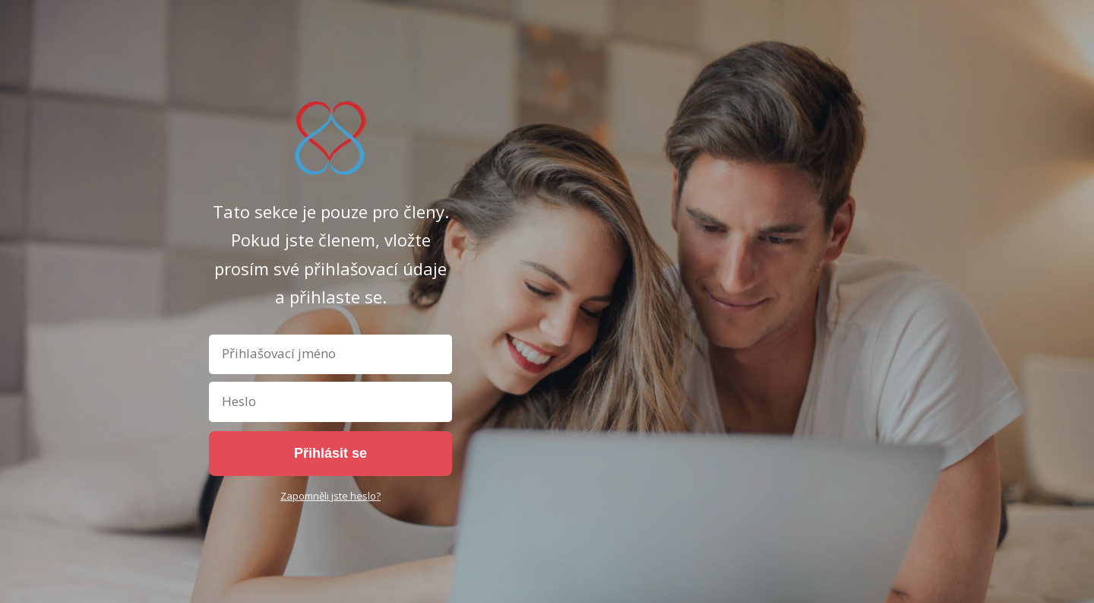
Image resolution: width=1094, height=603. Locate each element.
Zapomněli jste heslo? (330, 496)
